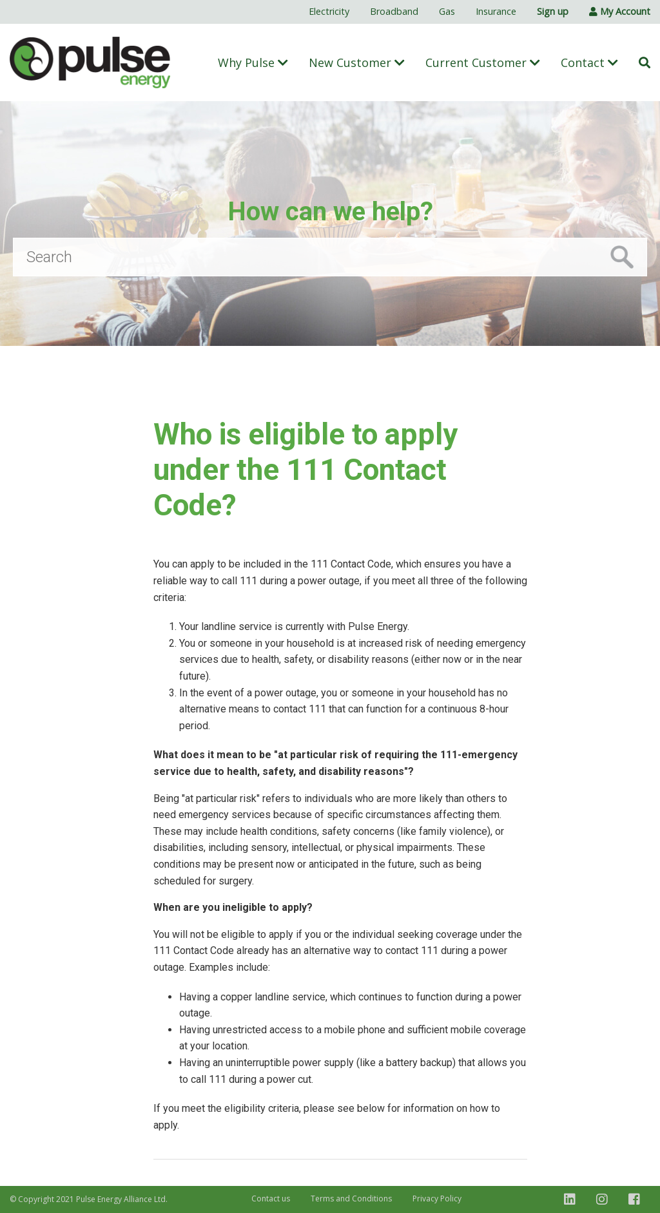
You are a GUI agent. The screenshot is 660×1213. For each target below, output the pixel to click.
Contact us (270, 1198)
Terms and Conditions (351, 1198)
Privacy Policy (436, 1198)
